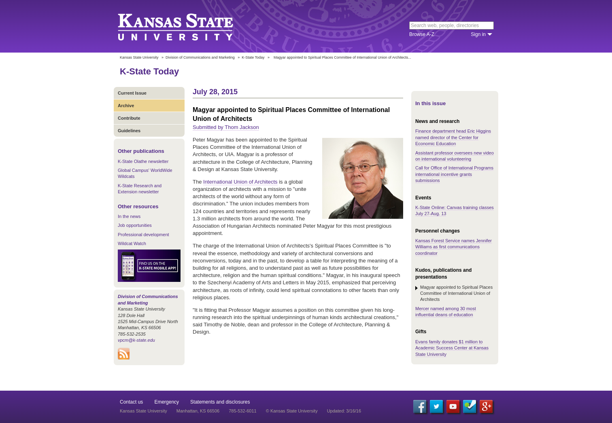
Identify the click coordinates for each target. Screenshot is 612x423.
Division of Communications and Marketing (200, 57)
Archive (126, 105)
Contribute (129, 118)
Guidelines (129, 130)
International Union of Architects (240, 182)
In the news (129, 216)
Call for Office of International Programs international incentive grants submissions (454, 174)
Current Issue (132, 93)
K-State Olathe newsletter (143, 161)
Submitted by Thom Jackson (226, 127)
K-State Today (253, 57)
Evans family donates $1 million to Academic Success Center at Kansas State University (452, 348)
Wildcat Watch (132, 243)
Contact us (131, 402)
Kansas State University (185, 26)
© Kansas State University (292, 410)
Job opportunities (135, 225)
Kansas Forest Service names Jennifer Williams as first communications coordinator (453, 247)
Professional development (143, 234)
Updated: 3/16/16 (344, 410)
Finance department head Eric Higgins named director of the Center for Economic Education (453, 137)
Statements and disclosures (220, 402)
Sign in (478, 34)
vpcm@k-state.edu (136, 340)
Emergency (166, 402)
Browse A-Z (421, 34)
